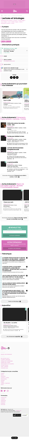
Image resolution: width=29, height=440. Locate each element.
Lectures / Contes (10, 23)
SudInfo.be (3, 400)
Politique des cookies (5, 362)
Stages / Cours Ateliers (9, 21)
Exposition (3, 376)
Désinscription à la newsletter (7, 363)
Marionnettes (4, 379)
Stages (2, 381)
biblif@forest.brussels (9, 61)
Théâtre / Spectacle (5, 383)
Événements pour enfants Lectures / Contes (11, 20)
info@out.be (18, 410)
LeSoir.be (3, 399)
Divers (2, 384)
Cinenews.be (3, 397)
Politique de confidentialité (7, 361)
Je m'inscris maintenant (14, 235)
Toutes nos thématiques (14, 301)
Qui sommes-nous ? (5, 358)
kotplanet (3, 403)
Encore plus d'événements (14, 176)
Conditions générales (5, 359)
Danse (2, 374)
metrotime (3, 401)
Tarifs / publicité (4, 366)
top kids (8, 41)
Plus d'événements (14, 336)
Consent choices (4, 365)
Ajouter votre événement (14, 248)
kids (3, 41)
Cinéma (2, 373)
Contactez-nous (4, 368)
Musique (3, 380)
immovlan (3, 404)
